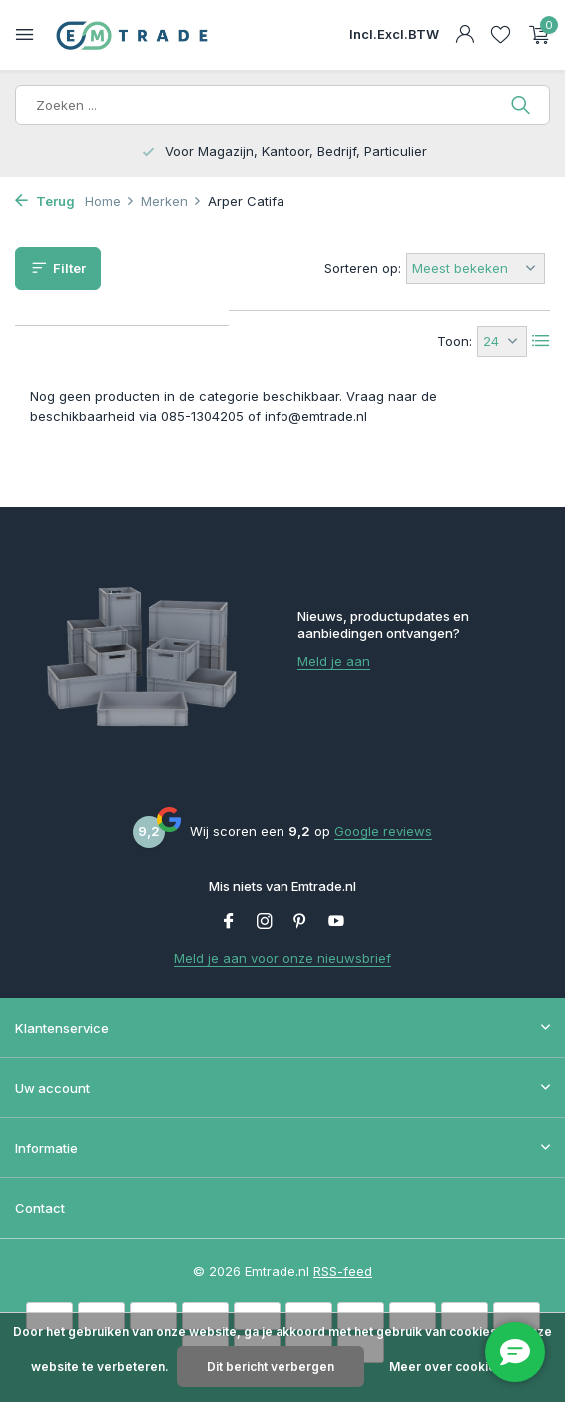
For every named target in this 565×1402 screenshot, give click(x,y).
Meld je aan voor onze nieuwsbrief (282, 958)
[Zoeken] (282, 105)
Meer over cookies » (451, 1366)
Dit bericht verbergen (270, 1366)
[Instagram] (265, 922)
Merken (171, 201)
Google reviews (383, 831)
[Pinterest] (300, 922)
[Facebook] (229, 922)
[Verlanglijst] (500, 35)
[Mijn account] (464, 35)
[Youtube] (336, 922)
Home (110, 201)
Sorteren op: (362, 268)
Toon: (454, 341)
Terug (45, 201)
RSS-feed (342, 1271)
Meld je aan (333, 661)
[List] (541, 341)
